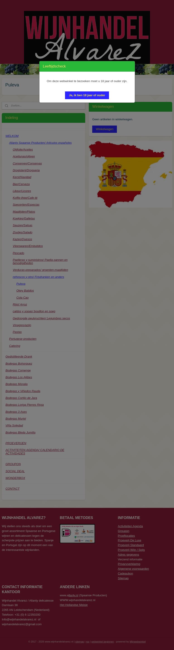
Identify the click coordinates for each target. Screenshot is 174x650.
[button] (87, 95)
